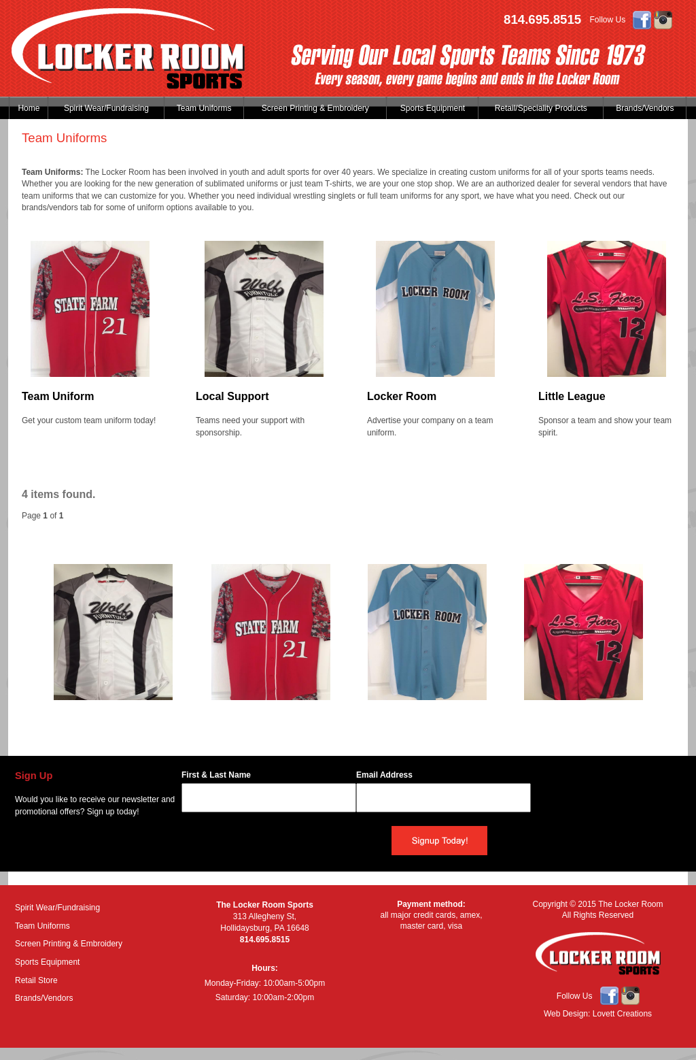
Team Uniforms (204, 108)
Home (28, 108)
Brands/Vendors (645, 108)
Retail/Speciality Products (541, 108)
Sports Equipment (432, 108)
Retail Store (36, 980)
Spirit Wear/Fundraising (106, 108)
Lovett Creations (622, 1013)
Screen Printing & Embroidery (315, 108)
